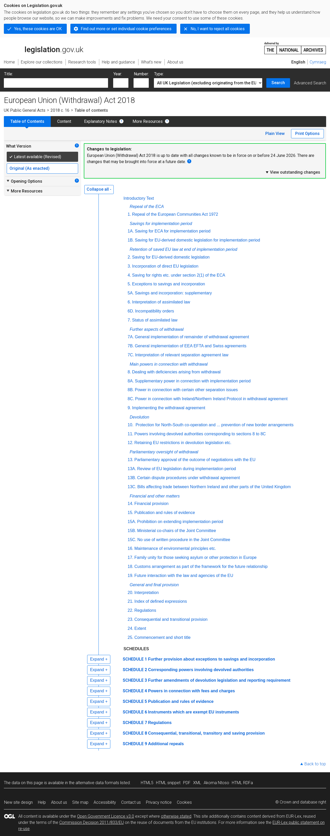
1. (129, 214)
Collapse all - (99, 189)
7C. (131, 355)
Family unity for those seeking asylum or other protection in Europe (195, 557)
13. (130, 459)
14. (130, 503)
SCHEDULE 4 (135, 690)
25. (130, 637)
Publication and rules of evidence (164, 512)
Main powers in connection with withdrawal (169, 364)
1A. (131, 231)
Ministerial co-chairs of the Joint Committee (176, 530)
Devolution (139, 417)
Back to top (315, 763)
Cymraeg (318, 62)
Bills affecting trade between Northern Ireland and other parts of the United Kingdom (214, 487)
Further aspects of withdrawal (157, 329)
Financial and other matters (155, 496)
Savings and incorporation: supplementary (173, 293)
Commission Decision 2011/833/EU (91, 822)
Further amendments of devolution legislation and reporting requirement (219, 680)
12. (130, 442)
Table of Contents (27, 121)
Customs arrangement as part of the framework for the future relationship (201, 566)
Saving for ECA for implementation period (172, 231)
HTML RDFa (242, 782)
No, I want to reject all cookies (218, 28)
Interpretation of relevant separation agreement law (181, 355)
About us (59, 802)
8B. (131, 390)
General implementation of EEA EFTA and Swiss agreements (190, 346)
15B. (132, 530)
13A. (132, 469)
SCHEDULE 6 (135, 712)
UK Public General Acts (24, 110)
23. (130, 619)
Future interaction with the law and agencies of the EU (183, 575)
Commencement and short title (162, 637)
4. (129, 275)
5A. (131, 293)
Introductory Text (138, 198)
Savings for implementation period (161, 223)
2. (129, 257)
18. (130, 566)
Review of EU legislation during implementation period (186, 469)
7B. (131, 346)
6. (129, 302)
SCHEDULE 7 (135, 722)
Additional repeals (166, 744)
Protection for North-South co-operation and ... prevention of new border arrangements (213, 425)
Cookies (184, 802)
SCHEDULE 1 (135, 659)
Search (278, 82)
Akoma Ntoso (216, 782)
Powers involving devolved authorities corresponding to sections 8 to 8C (200, 434)
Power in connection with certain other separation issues (186, 390)
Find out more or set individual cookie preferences (126, 28)
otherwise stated (176, 816)
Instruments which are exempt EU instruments (193, 712)
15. (130, 512)
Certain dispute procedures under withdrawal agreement (188, 478)
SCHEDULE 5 (135, 701)
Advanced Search (310, 83)
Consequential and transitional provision (171, 619)
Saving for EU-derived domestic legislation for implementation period (197, 240)
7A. (131, 337)
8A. (131, 381)
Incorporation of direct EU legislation (165, 266)
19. (130, 575)
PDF (187, 782)
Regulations (145, 610)
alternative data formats (97, 782)
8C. (131, 399)
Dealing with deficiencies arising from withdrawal (176, 372)
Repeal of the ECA (147, 206)
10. (130, 425)
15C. (132, 539)
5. (129, 284)
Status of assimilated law (154, 320)
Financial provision (151, 503)
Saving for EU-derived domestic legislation (171, 257)
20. (130, 592)
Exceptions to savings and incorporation (168, 284)
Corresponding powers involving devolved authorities (201, 670)
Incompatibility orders (154, 311)
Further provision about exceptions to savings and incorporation (211, 659)
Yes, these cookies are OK (38, 28)
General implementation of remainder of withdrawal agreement (192, 337)
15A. (132, 521)
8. (129, 372)
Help (42, 802)
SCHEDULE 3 (135, 680)
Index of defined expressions (160, 601)
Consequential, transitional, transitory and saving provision (206, 733)
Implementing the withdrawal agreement (168, 408)
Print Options (307, 133)
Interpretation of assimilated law (161, 302)
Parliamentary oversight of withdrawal (164, 452)
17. (130, 557)
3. (129, 266)
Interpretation (146, 592)
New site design (18, 802)
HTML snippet (168, 782)
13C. (132, 487)
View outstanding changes (292, 172)
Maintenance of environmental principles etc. (175, 548)
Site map (80, 802)
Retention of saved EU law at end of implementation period (183, 249)
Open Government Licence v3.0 (105, 816)
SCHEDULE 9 (135, 743)
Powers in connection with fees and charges (191, 691)
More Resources (148, 121)
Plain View (275, 133)
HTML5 (147, 782)
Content (64, 121)
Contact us (131, 802)
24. (130, 628)
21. (130, 601)
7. (129, 320)
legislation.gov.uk (43, 47)
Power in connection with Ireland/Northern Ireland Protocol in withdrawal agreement (211, 399)
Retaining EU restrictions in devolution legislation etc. (182, 442)
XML (197, 782)
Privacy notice (159, 802)
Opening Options (24, 181)
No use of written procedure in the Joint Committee (183, 539)
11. (130, 434)
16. (130, 548)
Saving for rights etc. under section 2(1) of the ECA (178, 275)
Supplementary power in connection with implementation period (193, 381)
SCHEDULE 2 (135, 669)
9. (129, 408)
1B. (131, 240)
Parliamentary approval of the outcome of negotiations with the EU (194, 459)
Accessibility (105, 802)
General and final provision (154, 585)
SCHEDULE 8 (135, 733)
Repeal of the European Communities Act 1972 (175, 214)
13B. (132, 478)
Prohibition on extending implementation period (180, 521)
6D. (131, 311)
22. (130, 610)
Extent (140, 628)
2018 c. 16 (60, 110)
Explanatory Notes (100, 121)
